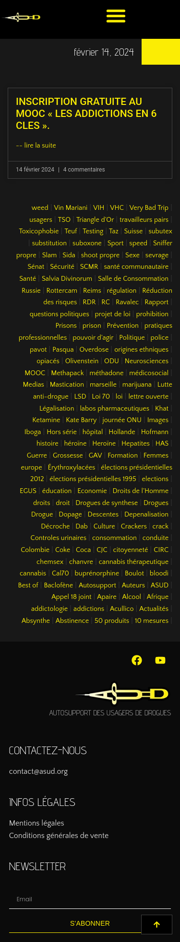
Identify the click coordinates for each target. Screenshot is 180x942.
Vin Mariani (71, 208)
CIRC (161, 550)
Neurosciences (146, 361)
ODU (111, 361)
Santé (27, 279)
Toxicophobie (39, 231)
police (160, 338)
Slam (49, 255)
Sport (116, 243)
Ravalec (127, 302)
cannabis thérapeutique (133, 562)
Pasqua (62, 350)
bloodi (159, 573)
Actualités (153, 609)
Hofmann (155, 432)
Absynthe (36, 621)
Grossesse (68, 456)
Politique (131, 338)
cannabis (33, 573)
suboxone (87, 243)
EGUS (28, 491)
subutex (160, 231)
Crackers (134, 526)
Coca (83, 550)
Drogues (156, 503)
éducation (57, 491)
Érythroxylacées (71, 467)
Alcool (131, 597)
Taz (114, 231)
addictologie (49, 609)
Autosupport (97, 585)
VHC (117, 208)
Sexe (132, 255)
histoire (47, 444)
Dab (81, 526)
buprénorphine (97, 573)
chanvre (81, 562)
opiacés (48, 361)
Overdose (93, 350)
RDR (89, 302)
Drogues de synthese (106, 503)
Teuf (70, 231)
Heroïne (104, 444)
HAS (162, 444)
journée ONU (121, 420)
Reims (92, 291)
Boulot (134, 573)
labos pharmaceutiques (114, 409)
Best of (28, 585)
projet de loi (113, 314)
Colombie (35, 550)
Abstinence (72, 621)
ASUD (159, 585)
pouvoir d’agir (92, 338)
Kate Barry (81, 420)
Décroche (55, 526)
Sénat (35, 267)
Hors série (62, 432)
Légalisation (56, 409)
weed (40, 208)
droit (63, 503)
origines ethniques (141, 350)
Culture (104, 526)
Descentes (103, 514)
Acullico (121, 609)
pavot (38, 350)
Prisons (66, 326)
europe (31, 467)
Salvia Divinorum (67, 279)
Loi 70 (101, 397)
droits (41, 503)
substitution (49, 243)
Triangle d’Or (95, 220)
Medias (33, 385)
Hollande (121, 432)
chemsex (49, 562)
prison (92, 326)
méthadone (106, 373)
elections (155, 479)
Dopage (70, 514)
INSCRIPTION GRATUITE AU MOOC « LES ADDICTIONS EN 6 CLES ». (86, 113)
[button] (116, 15)
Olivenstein (82, 361)
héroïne (75, 444)
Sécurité (62, 267)
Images (157, 420)
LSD (80, 397)
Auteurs (133, 585)
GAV (95, 456)
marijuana (137, 385)
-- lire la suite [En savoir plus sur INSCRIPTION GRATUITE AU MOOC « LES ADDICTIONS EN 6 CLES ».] (36, 145)
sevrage (156, 255)
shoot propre (100, 255)
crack (161, 526)
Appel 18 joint (71, 597)
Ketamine (46, 420)
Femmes (156, 456)
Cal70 (60, 573)
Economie (92, 491)
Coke (62, 550)
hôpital (93, 432)
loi (119, 397)
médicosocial (148, 373)
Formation (123, 456)
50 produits (112, 621)
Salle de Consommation (133, 279)
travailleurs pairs (144, 220)
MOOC (34, 373)
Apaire (106, 597)
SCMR (89, 267)
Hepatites (135, 444)
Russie (31, 291)
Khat (161, 409)
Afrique (157, 597)
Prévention (123, 326)
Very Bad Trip (149, 208)
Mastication (67, 385)
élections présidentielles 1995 (92, 479)
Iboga (32, 432)
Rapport (156, 302)
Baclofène (58, 585)
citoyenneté (130, 550)
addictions (88, 609)
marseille (103, 385)
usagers (40, 220)
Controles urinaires (59, 538)
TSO (64, 220)
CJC (101, 550)
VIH (98, 208)
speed (138, 243)
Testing (93, 231)
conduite (155, 538)
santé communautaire (136, 267)
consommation (114, 538)
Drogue (42, 514)
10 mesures (151, 621)
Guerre (37, 456)
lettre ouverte (148, 397)
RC (105, 302)
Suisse (133, 231)
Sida (68, 255)
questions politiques (59, 314)
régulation (122, 291)
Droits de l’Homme (141, 491)
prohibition (152, 314)
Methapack (67, 373)
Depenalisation (146, 514)
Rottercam (62, 291)
